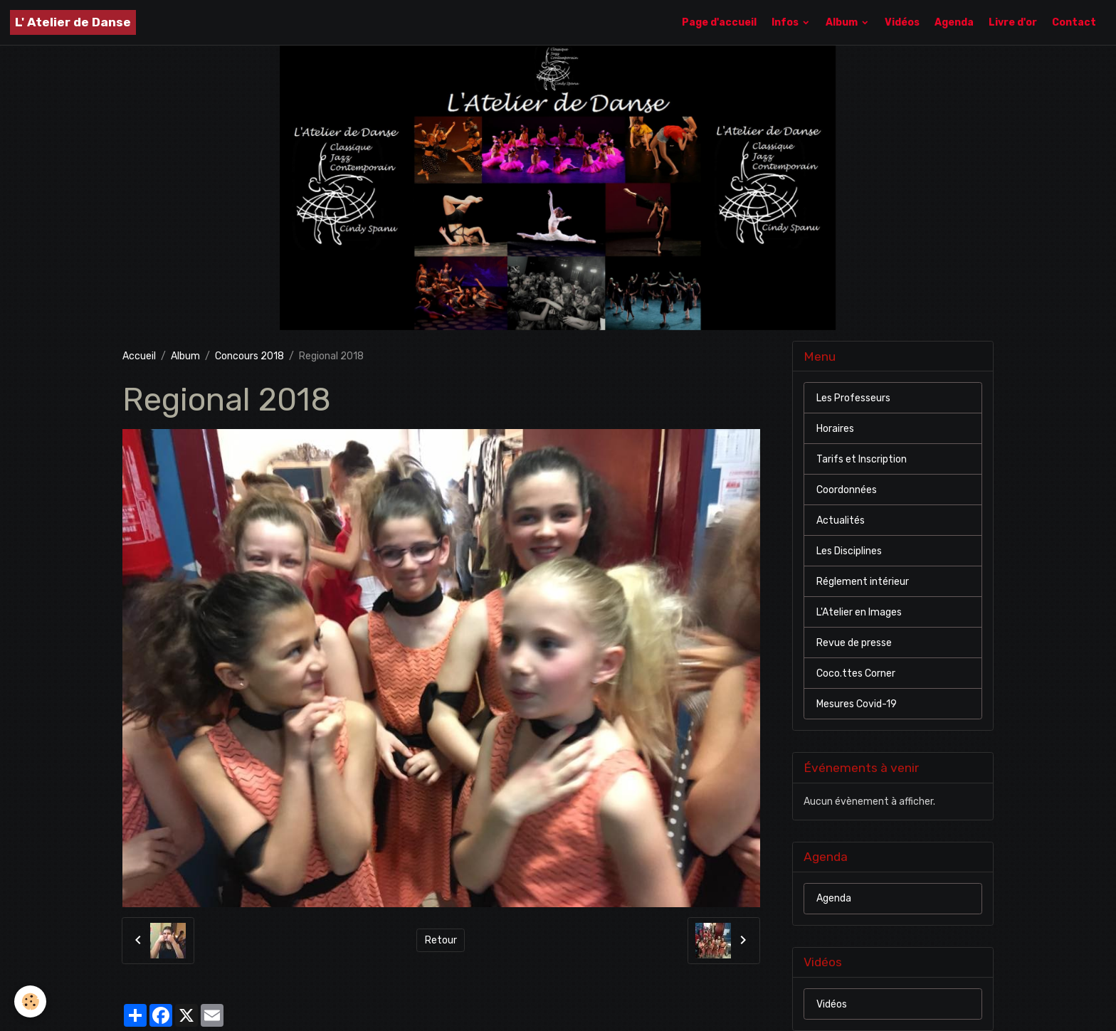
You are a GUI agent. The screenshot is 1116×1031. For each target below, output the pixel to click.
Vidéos (902, 22)
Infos (786, 22)
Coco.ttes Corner (855, 673)
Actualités (840, 520)
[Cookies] (30, 1001)
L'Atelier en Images (859, 612)
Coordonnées (846, 490)
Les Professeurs (853, 398)
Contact (1074, 22)
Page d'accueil (719, 22)
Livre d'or (1013, 22)
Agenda (954, 22)
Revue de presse (854, 643)
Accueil (139, 356)
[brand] (73, 22)
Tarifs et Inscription (861, 459)
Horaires (835, 429)
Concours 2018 (249, 356)
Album (843, 22)
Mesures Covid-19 (856, 704)
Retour (441, 940)
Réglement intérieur (862, 582)
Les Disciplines (849, 551)
